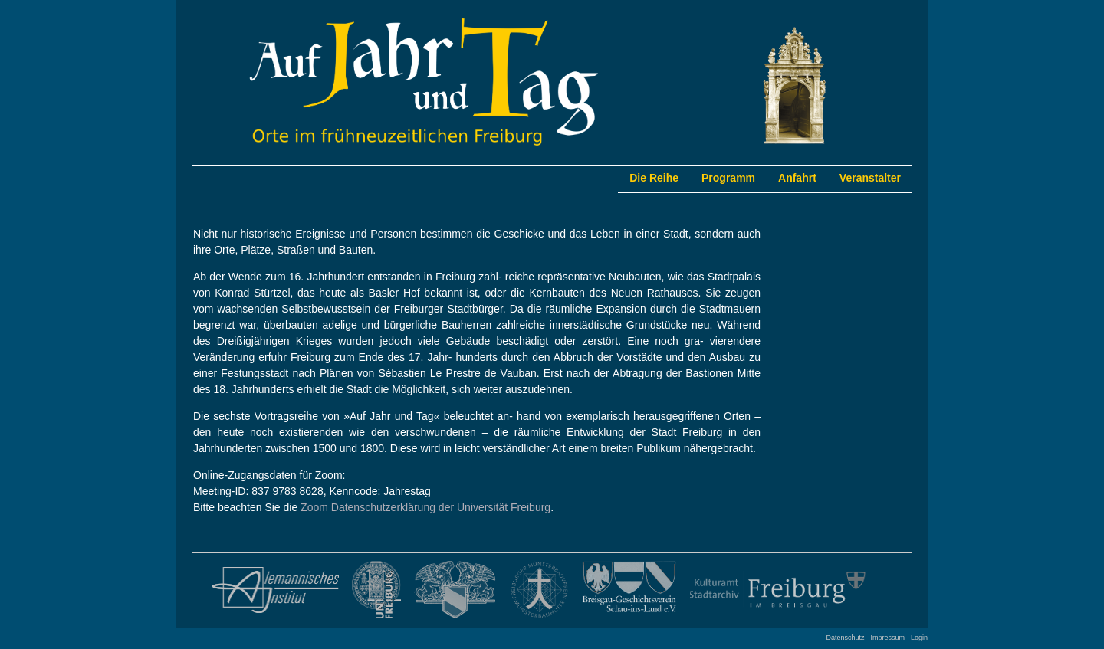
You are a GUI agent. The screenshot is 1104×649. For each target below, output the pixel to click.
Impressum (887, 637)
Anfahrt (797, 178)
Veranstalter (870, 178)
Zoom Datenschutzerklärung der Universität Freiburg (425, 507)
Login (919, 637)
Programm (728, 178)
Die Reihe (653, 178)
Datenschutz (845, 637)
